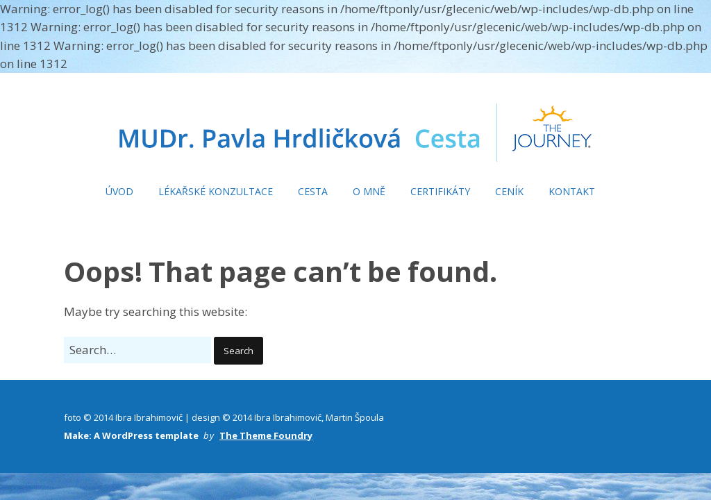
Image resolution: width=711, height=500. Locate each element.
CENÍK (509, 191)
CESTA (313, 191)
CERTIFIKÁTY (440, 191)
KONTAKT (572, 191)
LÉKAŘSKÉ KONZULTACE (215, 191)
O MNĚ (369, 191)
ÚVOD (119, 191)
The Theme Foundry (265, 435)
